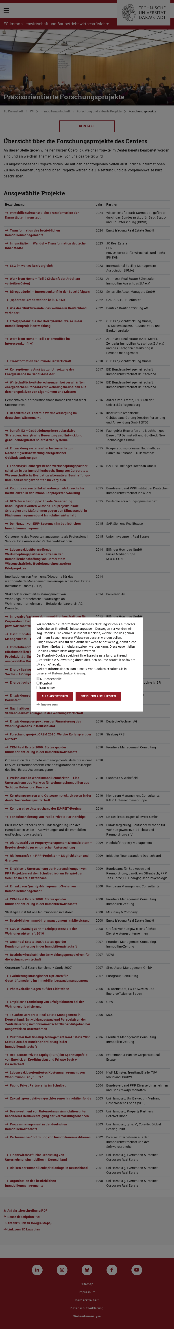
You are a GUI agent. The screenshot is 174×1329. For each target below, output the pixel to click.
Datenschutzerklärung (66, 673)
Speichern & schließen (98, 696)
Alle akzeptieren (55, 696)
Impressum (47, 704)
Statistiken (46, 688)
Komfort (44, 683)
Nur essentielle (49, 679)
